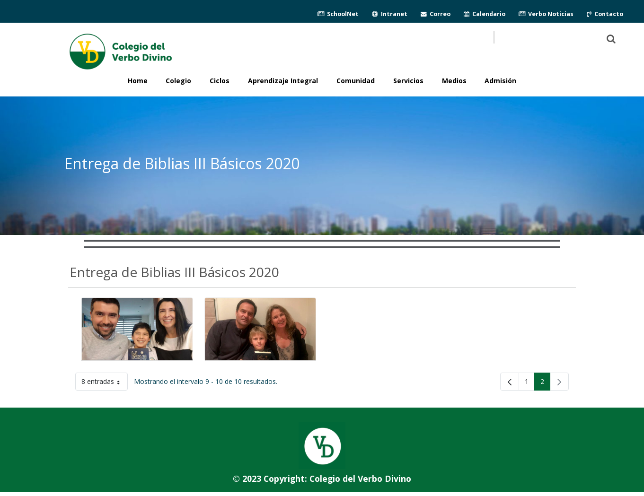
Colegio (178, 80)
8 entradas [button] (104, 383)
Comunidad (355, 80)
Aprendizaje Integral (283, 80)
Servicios (408, 80)
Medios (454, 80)
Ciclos (219, 80)
